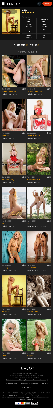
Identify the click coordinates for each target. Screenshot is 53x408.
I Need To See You (9, 91)
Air (3, 223)
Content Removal (26, 387)
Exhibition (6, 311)
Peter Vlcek (42, 226)
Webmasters (35, 383)
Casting (5, 267)
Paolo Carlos (13, 94)
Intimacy (5, 135)
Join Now (47, 4)
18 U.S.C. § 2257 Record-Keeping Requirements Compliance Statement (26, 380)
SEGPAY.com (24, 397)
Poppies (30, 355)
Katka (4, 94)
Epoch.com (13, 396)
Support (44, 383)
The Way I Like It (33, 179)
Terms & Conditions (11, 383)
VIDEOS (34, 45)
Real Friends (32, 267)
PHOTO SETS (21, 45)
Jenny (29, 226)
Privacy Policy (24, 383)
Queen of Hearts (33, 135)
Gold (4, 355)
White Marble (32, 311)
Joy (28, 223)
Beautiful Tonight (9, 179)
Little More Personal (35, 91)
